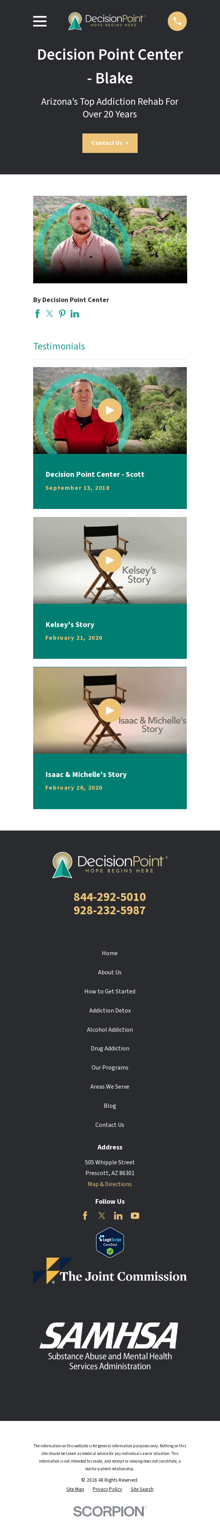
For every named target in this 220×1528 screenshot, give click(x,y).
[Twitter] (102, 1215)
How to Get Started (109, 991)
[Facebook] (85, 1215)
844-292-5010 (110, 897)
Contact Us (110, 143)
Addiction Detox (110, 1010)
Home (110, 953)
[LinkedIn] (118, 1215)
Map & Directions (110, 1184)
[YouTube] (135, 1215)
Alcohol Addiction (110, 1030)
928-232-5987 (110, 910)
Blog (110, 1106)
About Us (110, 972)
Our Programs (110, 1067)
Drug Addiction (110, 1048)
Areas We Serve (109, 1087)
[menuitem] (75, 1489)
